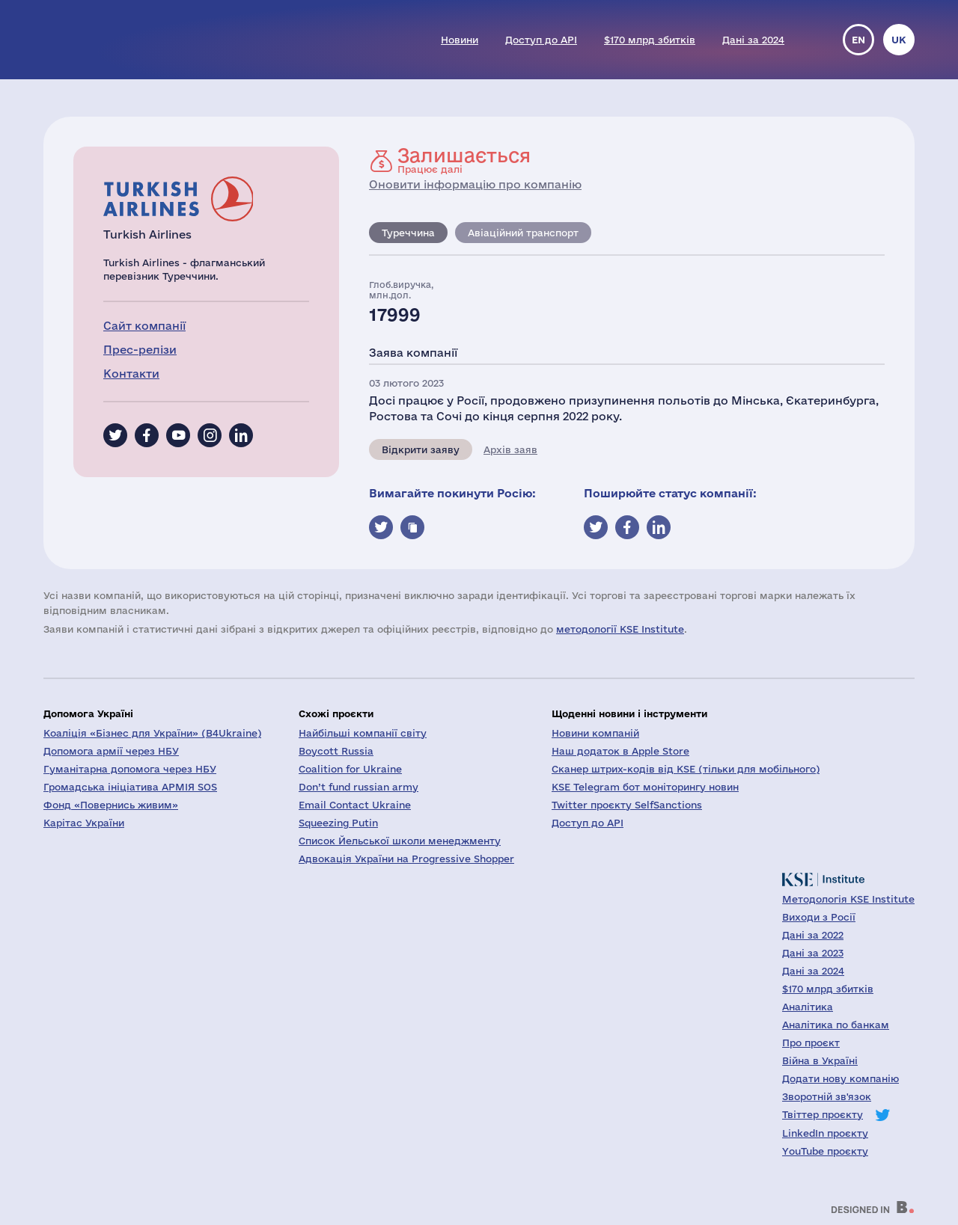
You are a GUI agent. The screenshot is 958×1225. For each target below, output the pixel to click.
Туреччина (408, 232)
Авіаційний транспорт (523, 232)
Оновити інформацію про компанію (475, 184)
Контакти (131, 373)
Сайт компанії (144, 325)
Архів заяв (510, 449)
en (858, 39)
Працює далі (464, 160)
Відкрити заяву (421, 449)
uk (898, 39)
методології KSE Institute (620, 629)
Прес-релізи (140, 349)
